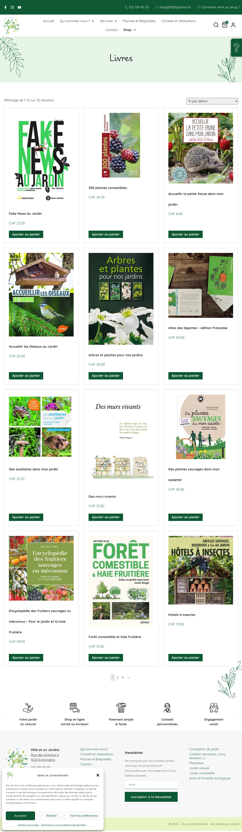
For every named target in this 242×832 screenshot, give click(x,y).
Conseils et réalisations (179, 22)
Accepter (20, 815)
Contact (112, 30)
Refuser (52, 815)
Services (108, 22)
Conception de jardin (205, 750)
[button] (98, 775)
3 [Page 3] (122, 679)
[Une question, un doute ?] (236, 47)
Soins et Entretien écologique (211, 779)
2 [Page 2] (117, 679)
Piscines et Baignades (139, 22)
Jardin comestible (202, 774)
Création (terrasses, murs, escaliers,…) (208, 757)
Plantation (197, 764)
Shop (129, 31)
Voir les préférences (84, 815)
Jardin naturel (200, 769)
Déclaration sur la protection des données (63, 824)
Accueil (48, 22)
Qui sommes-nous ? (77, 22)
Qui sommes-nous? (95, 750)
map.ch (235, 825)
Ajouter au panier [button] (26, 236)
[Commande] (212, 102)
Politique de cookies (28, 824)
